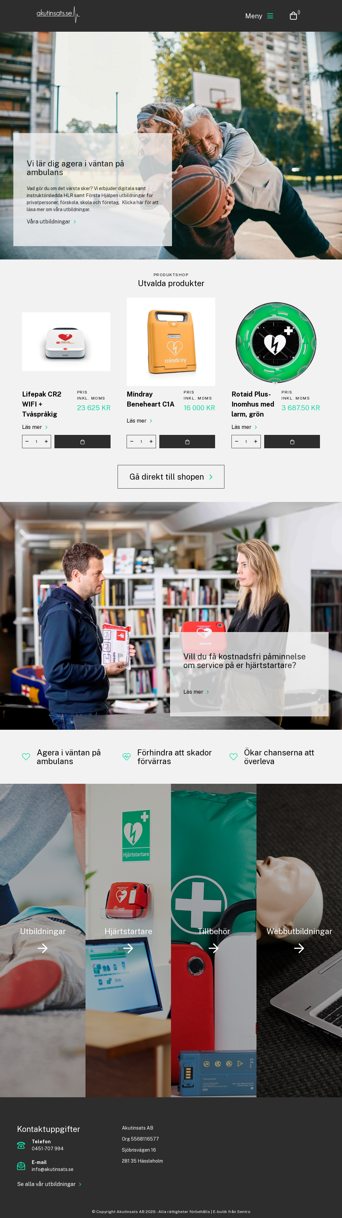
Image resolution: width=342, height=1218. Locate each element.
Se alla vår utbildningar (46, 1184)
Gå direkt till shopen (168, 476)
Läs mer (32, 427)
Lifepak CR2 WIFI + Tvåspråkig (41, 404)
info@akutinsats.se (52, 1169)
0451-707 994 (48, 1148)
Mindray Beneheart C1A (151, 399)
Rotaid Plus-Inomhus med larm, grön (252, 404)
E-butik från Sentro (231, 1211)
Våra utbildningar (48, 221)
